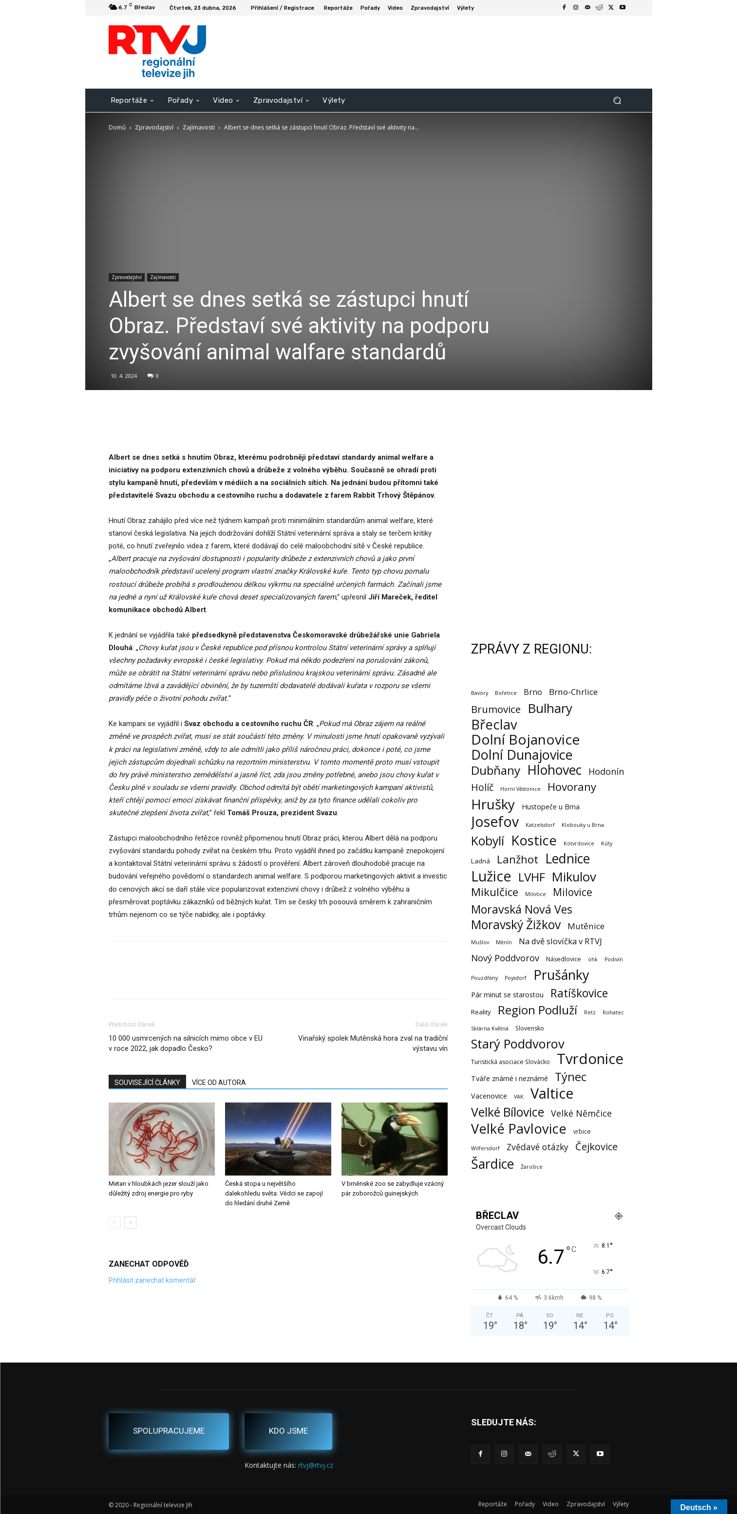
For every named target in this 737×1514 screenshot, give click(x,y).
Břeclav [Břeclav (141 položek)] (494, 724)
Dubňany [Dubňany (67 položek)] (495, 770)
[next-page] (130, 1222)
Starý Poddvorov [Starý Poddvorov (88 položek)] (518, 1044)
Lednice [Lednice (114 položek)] (567, 859)
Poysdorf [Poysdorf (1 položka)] (516, 977)
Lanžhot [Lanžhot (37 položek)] (517, 859)
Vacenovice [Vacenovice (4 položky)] (489, 1096)
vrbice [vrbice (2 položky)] (582, 1131)
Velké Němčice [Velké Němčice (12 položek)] (581, 1113)
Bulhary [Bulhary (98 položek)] (550, 708)
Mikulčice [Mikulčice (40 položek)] (494, 892)
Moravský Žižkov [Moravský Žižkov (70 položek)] (516, 924)
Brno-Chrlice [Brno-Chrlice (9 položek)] (573, 692)
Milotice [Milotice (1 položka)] (535, 894)
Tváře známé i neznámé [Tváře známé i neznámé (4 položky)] (509, 1078)
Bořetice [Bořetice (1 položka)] (506, 693)
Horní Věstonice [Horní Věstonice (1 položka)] (520, 788)
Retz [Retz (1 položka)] (590, 1012)
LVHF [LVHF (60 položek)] (531, 877)
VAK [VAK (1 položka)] (519, 1096)
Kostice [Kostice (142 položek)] (534, 840)
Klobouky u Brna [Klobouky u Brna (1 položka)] (583, 825)
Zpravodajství (154, 127)
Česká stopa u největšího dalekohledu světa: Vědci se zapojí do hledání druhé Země (274, 1193)
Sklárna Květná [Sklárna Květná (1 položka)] (490, 1028)
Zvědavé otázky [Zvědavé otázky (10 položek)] (537, 1147)
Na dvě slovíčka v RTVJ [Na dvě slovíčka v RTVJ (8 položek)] (560, 941)
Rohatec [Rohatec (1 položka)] (613, 1012)
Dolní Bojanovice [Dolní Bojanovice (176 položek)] (525, 739)
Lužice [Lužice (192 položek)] (491, 876)
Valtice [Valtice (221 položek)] (552, 1093)
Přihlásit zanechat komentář (152, 1280)
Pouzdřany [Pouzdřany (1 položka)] (484, 977)
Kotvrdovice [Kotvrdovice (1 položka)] (579, 843)
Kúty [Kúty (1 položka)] (606, 843)
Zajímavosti (199, 127)
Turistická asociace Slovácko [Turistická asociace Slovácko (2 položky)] (510, 1062)
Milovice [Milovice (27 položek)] (572, 892)
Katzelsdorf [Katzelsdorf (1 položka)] (540, 825)
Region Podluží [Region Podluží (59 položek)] (537, 1010)
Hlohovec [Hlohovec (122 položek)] (554, 770)
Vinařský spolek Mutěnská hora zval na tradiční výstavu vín (373, 1043)
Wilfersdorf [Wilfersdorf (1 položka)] (485, 1148)
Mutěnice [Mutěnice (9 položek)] (586, 926)
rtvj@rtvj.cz (315, 1465)
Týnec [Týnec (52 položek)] (570, 1077)
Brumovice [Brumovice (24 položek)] (496, 709)
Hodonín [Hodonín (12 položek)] (606, 771)
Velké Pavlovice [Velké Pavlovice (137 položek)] (519, 1128)
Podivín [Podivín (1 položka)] (614, 959)
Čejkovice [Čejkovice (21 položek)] (596, 1146)
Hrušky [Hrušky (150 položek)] (493, 804)
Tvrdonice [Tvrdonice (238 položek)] (590, 1059)
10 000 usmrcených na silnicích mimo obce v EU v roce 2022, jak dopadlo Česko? (186, 1043)
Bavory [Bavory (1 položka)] (479, 693)
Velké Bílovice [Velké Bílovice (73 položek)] (507, 1112)
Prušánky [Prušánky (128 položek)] (561, 975)
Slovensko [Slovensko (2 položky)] (529, 1028)
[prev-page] (115, 1222)
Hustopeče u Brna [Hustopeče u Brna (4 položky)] (551, 806)
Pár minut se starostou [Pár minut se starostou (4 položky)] (507, 994)
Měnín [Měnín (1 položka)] (504, 942)
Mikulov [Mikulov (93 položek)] (574, 877)
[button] (617, 100)
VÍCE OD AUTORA (219, 1082)
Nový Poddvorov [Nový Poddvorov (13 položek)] (505, 958)
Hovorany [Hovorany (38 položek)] (572, 787)
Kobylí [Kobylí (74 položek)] (487, 841)
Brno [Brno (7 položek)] (533, 692)
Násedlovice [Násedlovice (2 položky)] (563, 959)
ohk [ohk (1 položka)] (593, 959)
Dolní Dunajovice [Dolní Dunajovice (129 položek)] (522, 754)
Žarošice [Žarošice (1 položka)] (532, 1166)
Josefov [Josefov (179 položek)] (495, 822)
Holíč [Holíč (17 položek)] (482, 787)
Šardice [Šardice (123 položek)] (492, 1164)
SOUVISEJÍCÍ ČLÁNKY (147, 1082)
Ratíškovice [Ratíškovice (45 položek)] (579, 993)
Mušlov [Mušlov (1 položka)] (480, 942)
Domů (117, 127)
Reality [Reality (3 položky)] (481, 1012)
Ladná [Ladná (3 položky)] (480, 861)
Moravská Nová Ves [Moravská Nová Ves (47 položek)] (521, 909)
